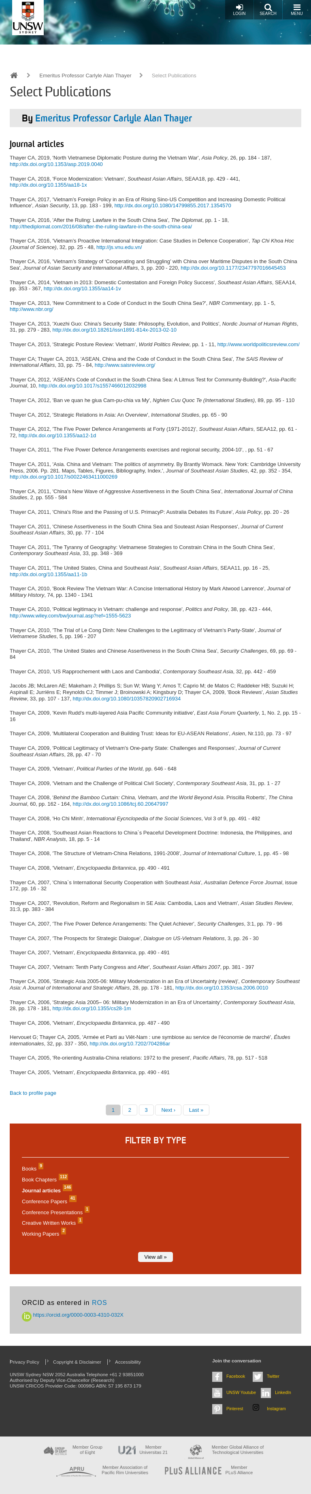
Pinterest (234, 1408)
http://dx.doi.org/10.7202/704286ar (129, 1044)
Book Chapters (44, 1180)
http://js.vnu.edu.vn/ (119, 247)
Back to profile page (33, 1093)
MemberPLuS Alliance (239, 1470)
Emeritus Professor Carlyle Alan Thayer (85, 75)
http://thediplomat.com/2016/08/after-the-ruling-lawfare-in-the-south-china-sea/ (101, 226)
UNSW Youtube (241, 1392)
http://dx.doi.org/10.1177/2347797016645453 (233, 268)
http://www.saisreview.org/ (125, 365)
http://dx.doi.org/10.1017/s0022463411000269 (63, 477)
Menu (296, 9)
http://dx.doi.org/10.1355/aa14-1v (82, 288)
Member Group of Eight (87, 1450)
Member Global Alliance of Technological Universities (238, 1450)
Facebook (235, 1376)
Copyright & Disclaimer (77, 1361)
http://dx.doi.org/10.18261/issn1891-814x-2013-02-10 (115, 330)
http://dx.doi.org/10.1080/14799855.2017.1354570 (172, 205)
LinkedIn (283, 1392)
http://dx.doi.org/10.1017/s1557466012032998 (93, 386)
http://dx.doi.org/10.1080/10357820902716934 (126, 699)
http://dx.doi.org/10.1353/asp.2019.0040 (56, 164)
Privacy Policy (24, 1361)
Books (31, 1169)
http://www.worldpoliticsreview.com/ (258, 344)
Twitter (273, 1376)
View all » (155, 1257)
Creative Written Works (51, 1223)
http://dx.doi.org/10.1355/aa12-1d (57, 435)
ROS (99, 1302)
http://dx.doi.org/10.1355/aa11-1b (48, 574)
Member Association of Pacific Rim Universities (125, 1470)
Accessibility (128, 1361)
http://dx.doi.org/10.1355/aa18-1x (48, 185)
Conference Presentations (54, 1212)
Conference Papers (48, 1201)
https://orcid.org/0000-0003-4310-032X (73, 1315)
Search (268, 9)
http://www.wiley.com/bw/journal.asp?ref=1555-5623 (70, 616)
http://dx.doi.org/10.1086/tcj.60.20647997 (120, 804)
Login (239, 9)
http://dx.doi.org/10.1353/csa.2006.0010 (221, 988)
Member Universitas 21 (153, 1450)
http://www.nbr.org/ (31, 309)
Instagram (276, 1408)
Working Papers (43, 1234)
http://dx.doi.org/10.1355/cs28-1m (92, 1008)
